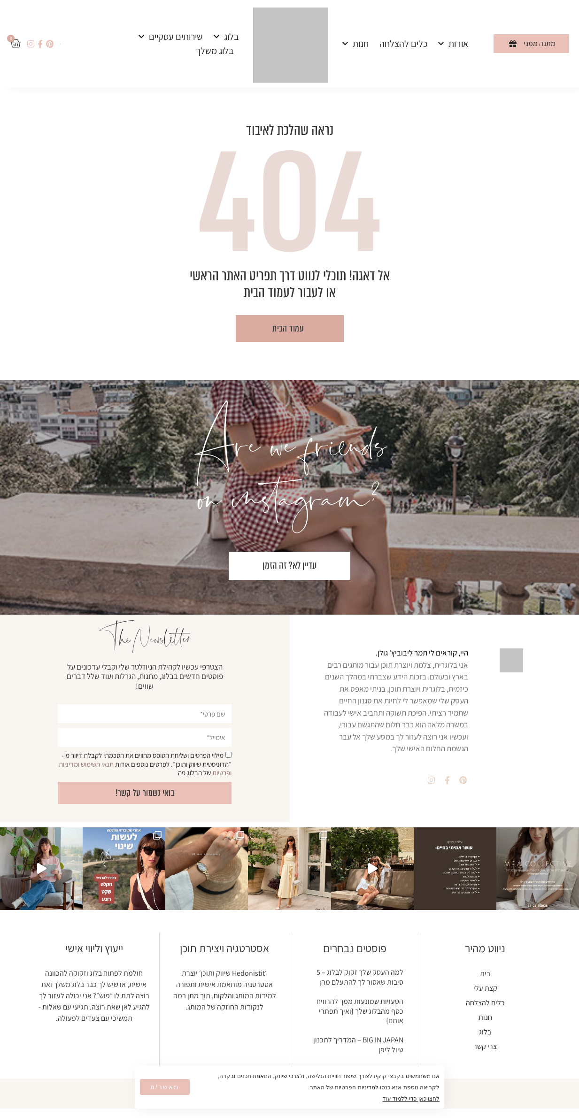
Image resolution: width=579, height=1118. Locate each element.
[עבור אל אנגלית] (60, 43)
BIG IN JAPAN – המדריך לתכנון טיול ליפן (358, 1045)
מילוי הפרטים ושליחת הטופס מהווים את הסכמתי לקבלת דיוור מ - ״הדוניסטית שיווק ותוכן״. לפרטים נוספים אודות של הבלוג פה (145, 764)
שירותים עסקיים (171, 37)
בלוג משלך (215, 51)
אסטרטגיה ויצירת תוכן (224, 948)
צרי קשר (485, 1046)
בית (485, 974)
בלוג (226, 37)
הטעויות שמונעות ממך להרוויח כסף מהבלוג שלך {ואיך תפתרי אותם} (360, 1011)
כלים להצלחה (403, 44)
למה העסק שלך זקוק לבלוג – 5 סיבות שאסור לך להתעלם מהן (360, 977)
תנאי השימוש (97, 764)
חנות (355, 44)
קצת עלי (485, 988)
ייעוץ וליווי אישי (94, 948)
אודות (453, 44)
